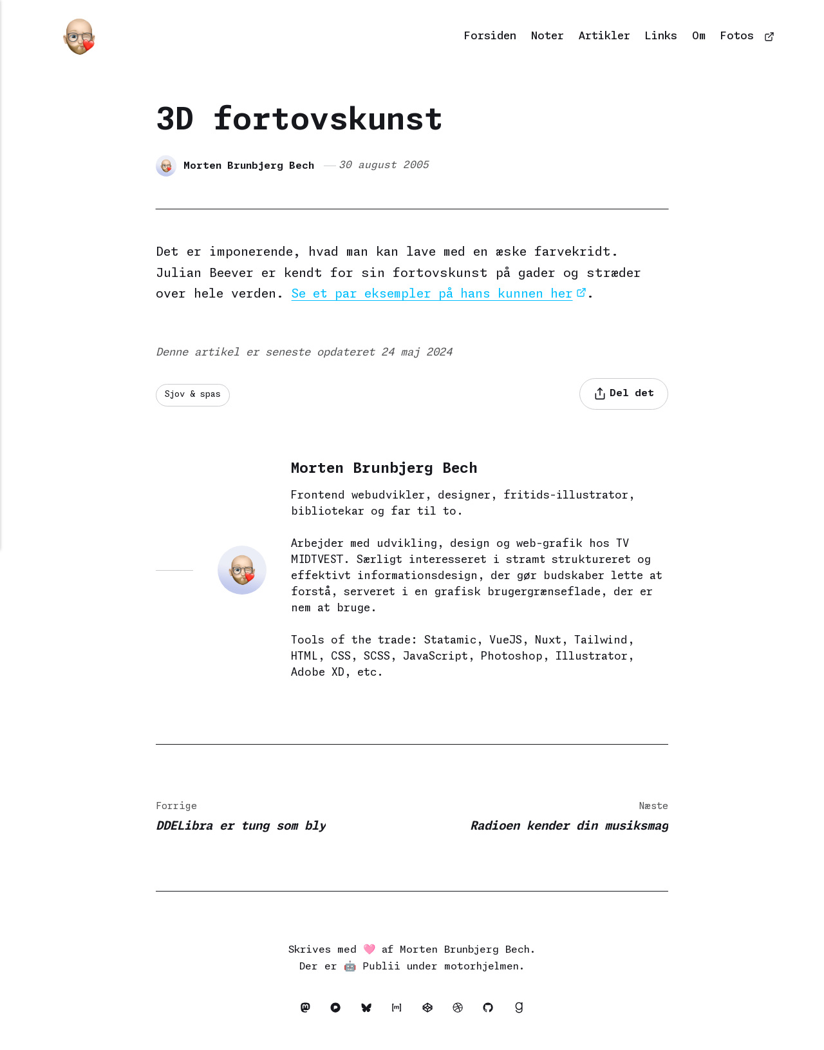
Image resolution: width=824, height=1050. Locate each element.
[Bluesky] (368, 1011)
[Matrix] (400, 1011)
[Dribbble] (462, 1011)
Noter (547, 36)
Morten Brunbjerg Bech (249, 165)
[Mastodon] (305, 1011)
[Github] (494, 1011)
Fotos (737, 36)
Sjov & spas (195, 394)
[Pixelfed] (337, 1011)
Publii (381, 968)
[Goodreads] (522, 1011)
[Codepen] (431, 1011)
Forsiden (490, 36)
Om (699, 36)
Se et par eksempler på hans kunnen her (435, 294)
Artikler (604, 36)
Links (660, 36)
